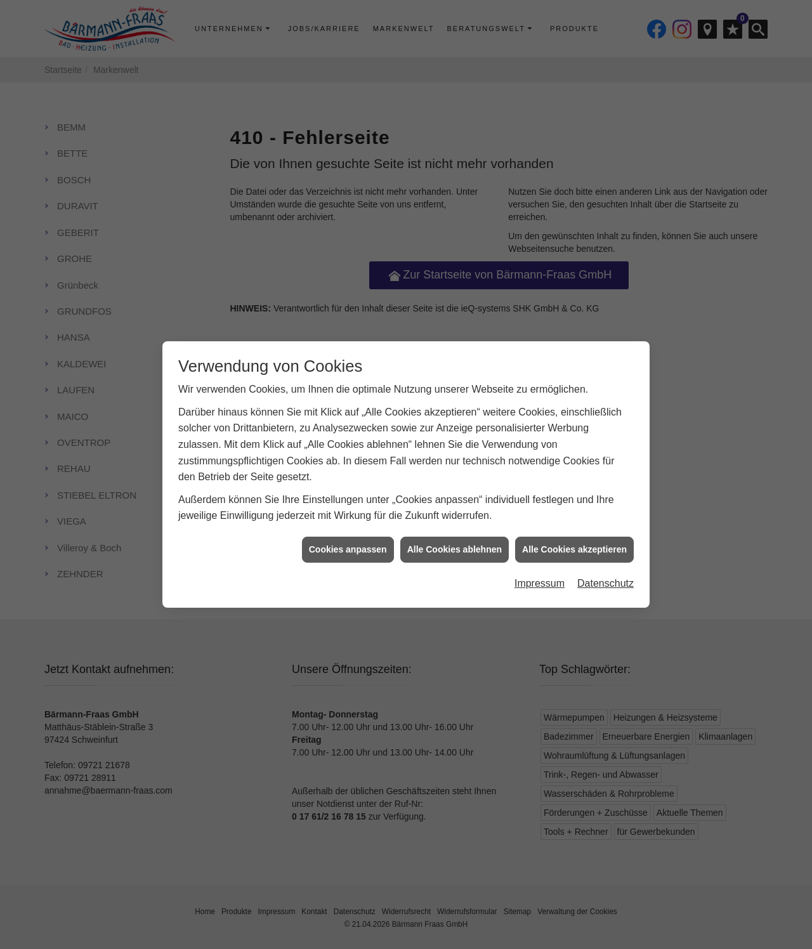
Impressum (539, 570)
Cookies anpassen (348, 535)
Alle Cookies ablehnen (454, 535)
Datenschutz (605, 570)
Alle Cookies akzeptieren (574, 535)
